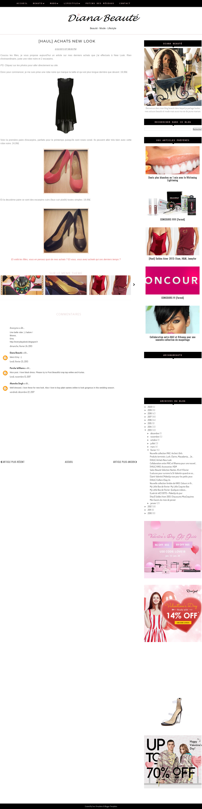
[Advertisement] (173, 669)
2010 (150, 513)
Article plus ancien (125, 461)
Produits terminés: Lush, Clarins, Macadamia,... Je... (171, 456)
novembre (155, 436)
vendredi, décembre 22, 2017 (22, 391)
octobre (153, 439)
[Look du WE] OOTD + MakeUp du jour (166, 493)
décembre (155, 433)
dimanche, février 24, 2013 (21, 345)
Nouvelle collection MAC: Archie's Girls (166, 453)
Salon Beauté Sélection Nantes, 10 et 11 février (169, 469)
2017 (150, 416)
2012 (150, 506)
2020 (150, 406)
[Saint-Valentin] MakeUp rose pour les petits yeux (171, 476)
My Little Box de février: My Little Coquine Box (169, 486)
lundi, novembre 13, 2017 (20, 376)
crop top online (67, 372)
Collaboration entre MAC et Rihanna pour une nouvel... (173, 463)
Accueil (69, 461)
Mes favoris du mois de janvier (163, 499)
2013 (150, 430)
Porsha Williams (17, 367)
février (153, 450)
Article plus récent (14, 461)
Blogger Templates (111, 806)
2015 (150, 423)
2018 (150, 413)
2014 (150, 426)
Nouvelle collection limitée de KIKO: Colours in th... (171, 483)
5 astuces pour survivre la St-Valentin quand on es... (172, 473)
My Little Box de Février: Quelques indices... (168, 489)
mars (152, 446)
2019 (150, 410)
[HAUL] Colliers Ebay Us (160, 480)
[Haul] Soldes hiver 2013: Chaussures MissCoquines (172, 496)
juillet (153, 443)
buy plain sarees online (67, 387)
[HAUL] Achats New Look (161, 460)
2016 (150, 420)
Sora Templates (98, 806)
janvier (153, 503)
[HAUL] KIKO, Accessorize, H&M (163, 466)
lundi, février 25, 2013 (19, 360)
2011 (150, 509)
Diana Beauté (16, 352)
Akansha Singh (16, 382)
